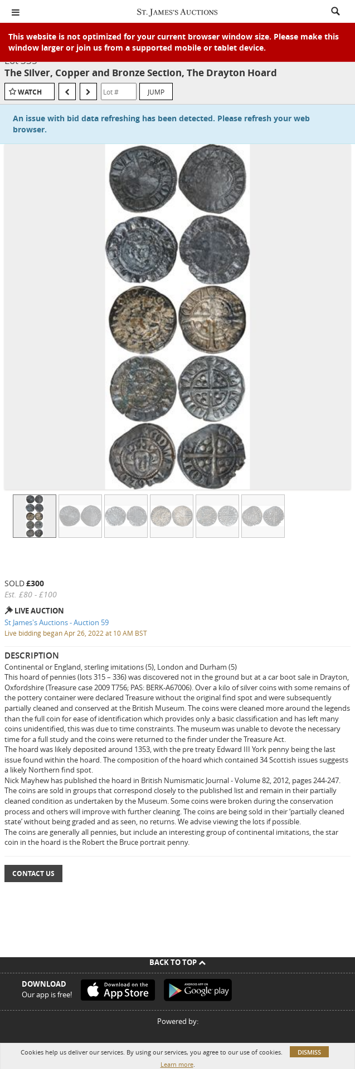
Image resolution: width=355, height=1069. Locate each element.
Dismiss (309, 1052)
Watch (30, 92)
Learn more (177, 1064)
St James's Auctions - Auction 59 (56, 622)
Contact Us (33, 873)
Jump (156, 91)
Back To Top (177, 962)
